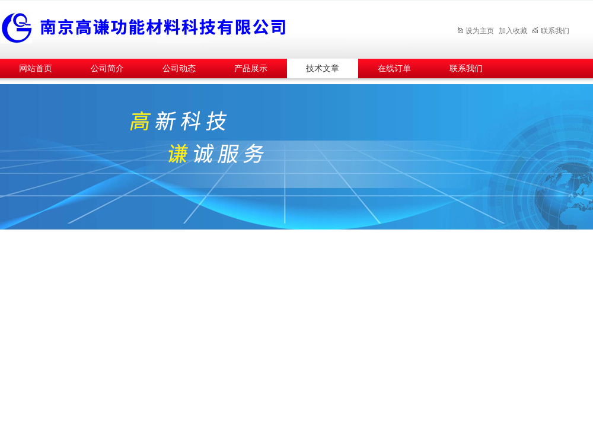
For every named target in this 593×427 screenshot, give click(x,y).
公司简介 (107, 68)
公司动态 (179, 68)
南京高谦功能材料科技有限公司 (207, 27)
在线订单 (394, 68)
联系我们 (550, 31)
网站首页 (35, 68)
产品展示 (250, 68)
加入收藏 (513, 31)
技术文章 (322, 68)
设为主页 (475, 31)
